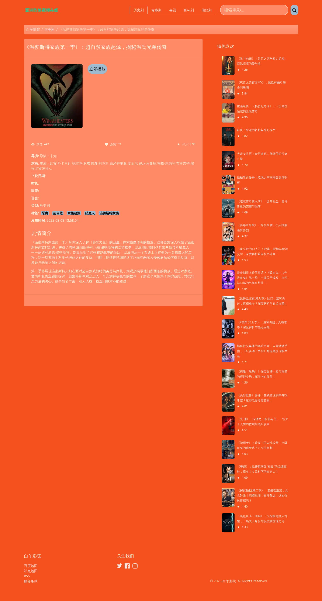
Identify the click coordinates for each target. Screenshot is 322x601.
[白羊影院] (44, 10)
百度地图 (31, 565)
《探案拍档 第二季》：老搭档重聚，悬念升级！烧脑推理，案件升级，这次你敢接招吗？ (262, 495)
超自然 (58, 213)
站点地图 (31, 571)
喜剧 (172, 10)
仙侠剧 (206, 10)
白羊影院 (33, 29)
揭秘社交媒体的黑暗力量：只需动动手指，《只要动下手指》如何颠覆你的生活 (262, 351)
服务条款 (31, 581)
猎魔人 (90, 213)
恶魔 (45, 213)
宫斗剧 (189, 10)
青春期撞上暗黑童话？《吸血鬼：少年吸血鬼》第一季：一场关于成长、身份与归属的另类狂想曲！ (262, 278)
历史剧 (139, 10)
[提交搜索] (294, 10)
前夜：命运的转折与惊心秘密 (256, 130)
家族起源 (73, 213)
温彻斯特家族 (109, 213)
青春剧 (156, 10)
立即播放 (97, 69)
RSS (27, 576)
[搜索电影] (254, 10)
